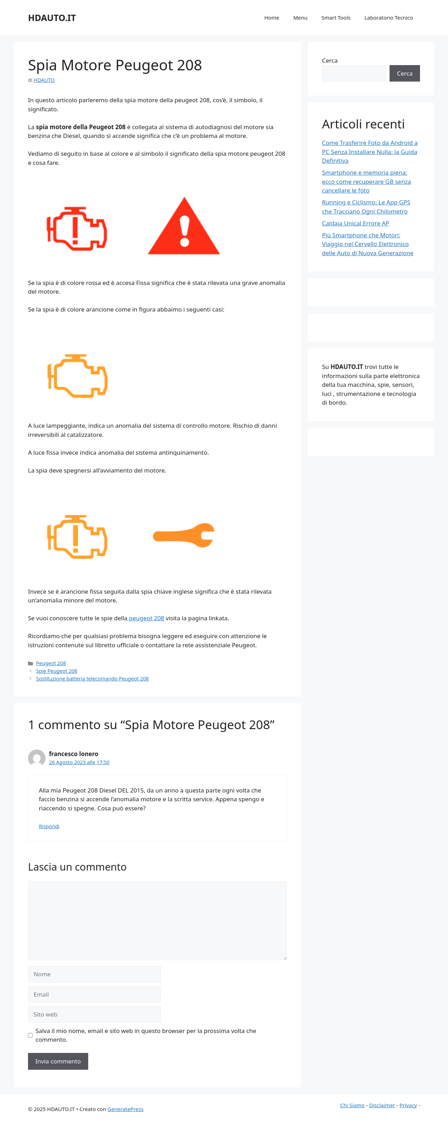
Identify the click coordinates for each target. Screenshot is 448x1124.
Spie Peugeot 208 (56, 671)
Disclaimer (382, 1105)
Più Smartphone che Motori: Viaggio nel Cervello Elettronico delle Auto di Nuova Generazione (367, 244)
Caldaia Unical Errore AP (355, 223)
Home (271, 17)
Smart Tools (336, 17)
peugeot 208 (145, 618)
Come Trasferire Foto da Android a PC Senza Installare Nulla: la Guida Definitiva (370, 152)
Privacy (408, 1105)
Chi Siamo (352, 1105)
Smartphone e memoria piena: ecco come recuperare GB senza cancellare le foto (366, 181)
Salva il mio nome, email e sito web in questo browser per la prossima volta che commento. (146, 1035)
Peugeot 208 (51, 663)
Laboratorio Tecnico (388, 17)
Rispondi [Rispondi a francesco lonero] (49, 826)
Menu (300, 17)
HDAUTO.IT (52, 17)
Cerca (330, 60)
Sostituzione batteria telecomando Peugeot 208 (92, 678)
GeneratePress (125, 1108)
